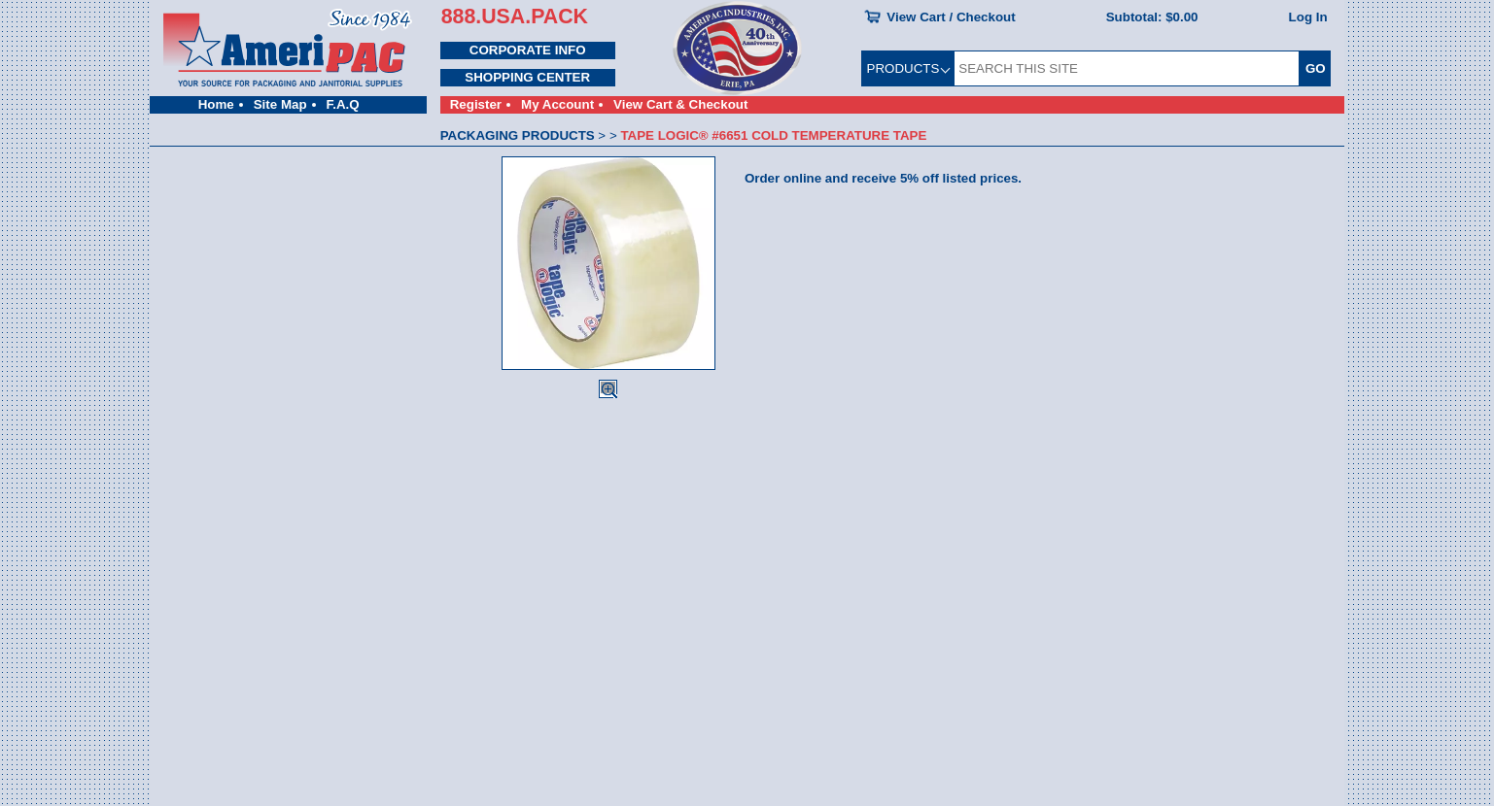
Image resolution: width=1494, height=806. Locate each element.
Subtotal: (1152, 17)
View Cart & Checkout (680, 104)
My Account (557, 104)
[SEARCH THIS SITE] (1127, 68)
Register (476, 104)
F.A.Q (343, 104)
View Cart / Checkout (950, 17)
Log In (1308, 17)
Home (216, 104)
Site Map (280, 104)
